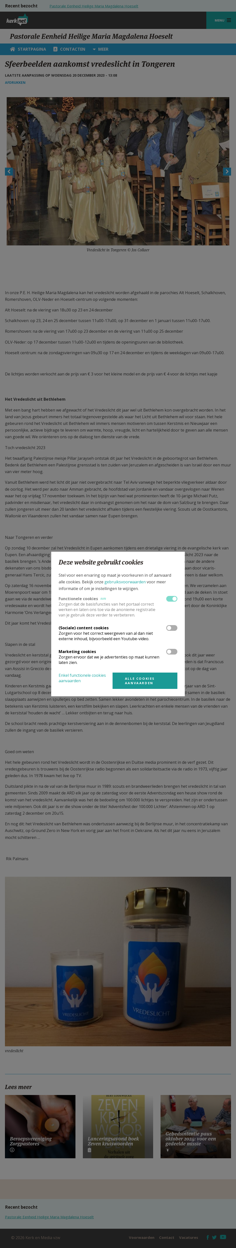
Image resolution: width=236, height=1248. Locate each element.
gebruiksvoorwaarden (125, 582)
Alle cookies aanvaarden (140, 680)
